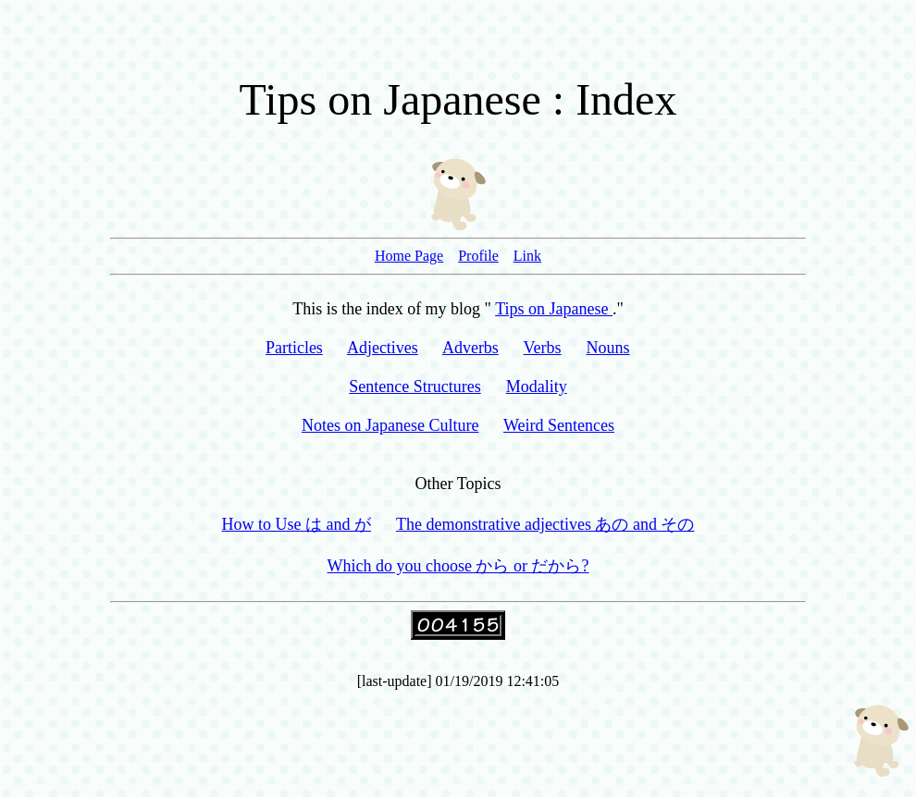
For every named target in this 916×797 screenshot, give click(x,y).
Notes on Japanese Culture (390, 425)
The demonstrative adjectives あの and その (545, 524)
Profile (478, 256)
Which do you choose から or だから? (458, 566)
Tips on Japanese (554, 309)
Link (527, 256)
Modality (536, 386)
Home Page (409, 256)
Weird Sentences (558, 425)
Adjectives (382, 347)
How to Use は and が (296, 524)
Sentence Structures (414, 386)
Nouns (608, 347)
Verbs (543, 347)
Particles (294, 347)
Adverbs (470, 347)
